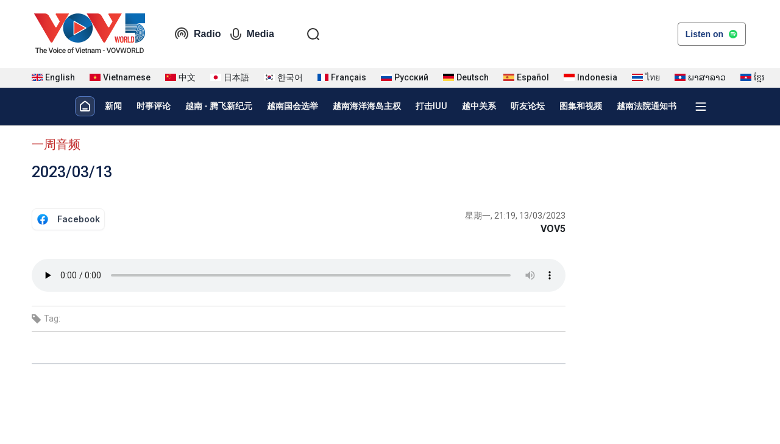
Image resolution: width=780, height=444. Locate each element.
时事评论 (153, 106)
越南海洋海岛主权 (367, 106)
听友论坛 (528, 106)
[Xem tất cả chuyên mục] (701, 106)
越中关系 (479, 106)
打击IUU (431, 106)
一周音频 (56, 144)
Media (252, 34)
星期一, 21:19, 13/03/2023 (515, 215)
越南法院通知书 (646, 106)
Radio (197, 34)
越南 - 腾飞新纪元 (218, 106)
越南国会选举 (292, 106)
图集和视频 (580, 106)
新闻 (113, 106)
